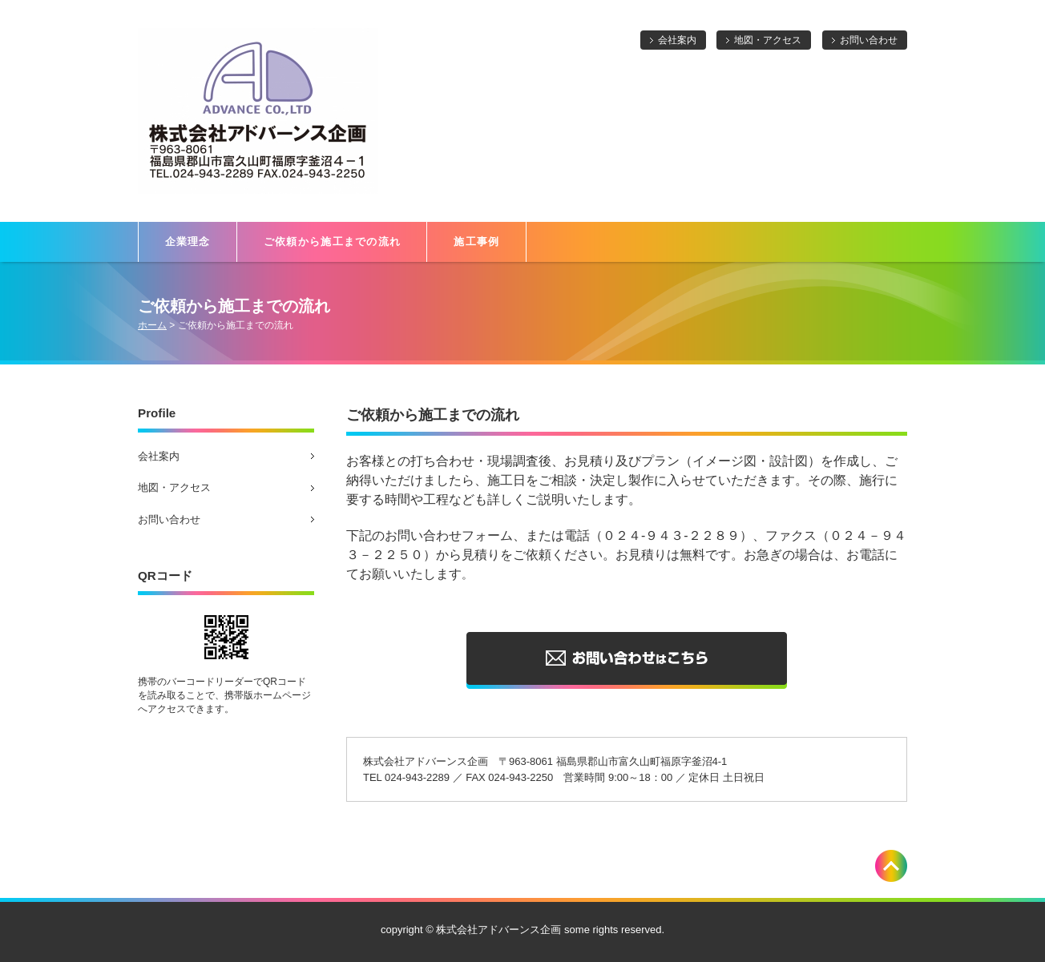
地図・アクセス (767, 40)
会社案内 (677, 40)
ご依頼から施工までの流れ (332, 241)
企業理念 (188, 241)
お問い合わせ (869, 40)
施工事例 (476, 241)
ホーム (152, 325)
